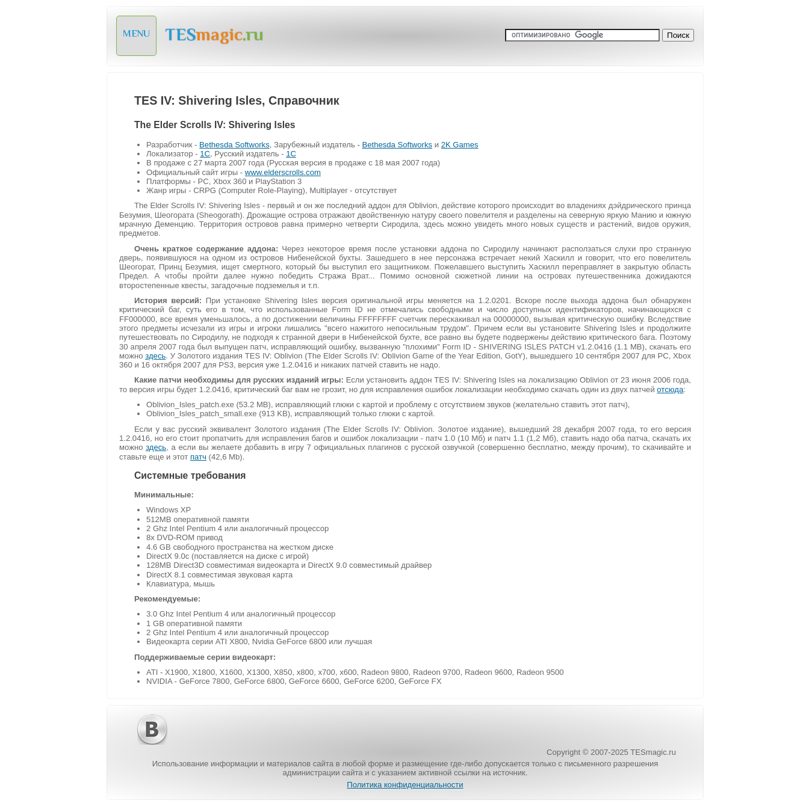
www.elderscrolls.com (283, 172)
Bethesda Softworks (234, 144)
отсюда (670, 389)
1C (205, 153)
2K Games (460, 144)
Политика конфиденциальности (405, 784)
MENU (136, 33)
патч (198, 456)
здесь (155, 355)
